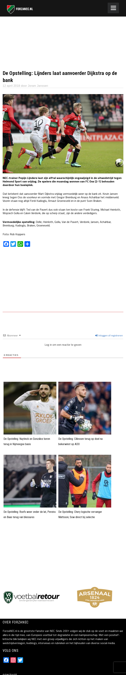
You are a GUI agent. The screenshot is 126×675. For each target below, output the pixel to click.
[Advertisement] (63, 43)
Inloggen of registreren (109, 335)
